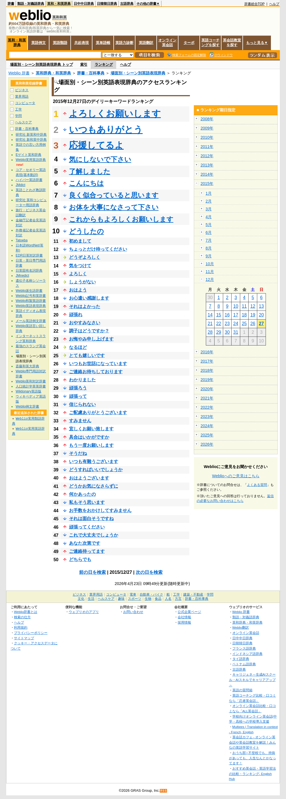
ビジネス (21, 90)
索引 (83, 64)
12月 (210, 279)
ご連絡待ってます (87, 551)
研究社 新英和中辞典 (31, 135)
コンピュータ (25, 103)
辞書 (11, 3)
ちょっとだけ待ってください (98, 249)
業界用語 (21, 96)
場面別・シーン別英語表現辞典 (138, 73)
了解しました (89, 171)
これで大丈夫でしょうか (93, 535)
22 (218, 323)
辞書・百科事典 (90, 73)
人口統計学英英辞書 (31, 386)
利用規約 (20, 627)
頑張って (78, 396)
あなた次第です (84, 543)
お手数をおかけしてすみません (100, 510)
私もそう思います (87, 502)
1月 (209, 193)
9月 (209, 256)
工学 (18, 109)
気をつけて (80, 265)
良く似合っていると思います (114, 195)
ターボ (188, 43)
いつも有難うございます (93, 461)
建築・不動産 (193, 594)
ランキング (104, 64)
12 (252, 306)
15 (218, 314)
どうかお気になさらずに (93, 486)
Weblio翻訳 (240, 627)
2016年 (207, 352)
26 (252, 323)
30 (227, 332)
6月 (209, 232)
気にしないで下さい (100, 159)
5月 (209, 224)
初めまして (80, 241)
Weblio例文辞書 (27, 406)
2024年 (207, 426)
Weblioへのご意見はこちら (235, 476)
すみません (80, 420)
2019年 (207, 379)
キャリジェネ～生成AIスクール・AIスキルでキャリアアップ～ (252, 680)
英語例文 (38, 43)
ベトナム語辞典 (244, 664)
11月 (210, 271)
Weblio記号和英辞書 (31, 296)
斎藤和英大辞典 (27, 366)
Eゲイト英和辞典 (28, 155)
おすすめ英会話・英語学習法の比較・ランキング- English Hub (252, 774)
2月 (209, 201)
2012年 (207, 156)
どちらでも (80, 559)
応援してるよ (96, 145)
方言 (178, 598)
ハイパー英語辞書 (29, 180)
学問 (18, 116)
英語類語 (60, 43)
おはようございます (89, 478)
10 (235, 306)
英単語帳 (103, 43)
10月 (210, 264)
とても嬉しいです (87, 355)
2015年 (207, 183)
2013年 (207, 165)
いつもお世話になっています (98, 363)
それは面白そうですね (91, 518)
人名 (168, 598)
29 (218, 332)
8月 (209, 248)
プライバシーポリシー (30, 632)
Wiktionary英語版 (28, 391)
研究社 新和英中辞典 (31, 140)
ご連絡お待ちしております (96, 371)
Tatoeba (22, 240)
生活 (91, 598)
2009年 (207, 128)
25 (244, 323)
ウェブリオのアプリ (84, 612)
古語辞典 (127, 3)
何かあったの (82, 494)
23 (227, 323)
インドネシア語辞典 (247, 653)
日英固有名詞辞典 (29, 270)
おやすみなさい (84, 322)
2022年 (207, 407)
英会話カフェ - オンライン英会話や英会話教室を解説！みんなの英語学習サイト (252, 742)
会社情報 (184, 617)
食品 (158, 598)
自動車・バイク (151, 594)
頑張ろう (78, 388)
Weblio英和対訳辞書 (31, 381)
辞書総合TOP (254, 4)
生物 (148, 598)
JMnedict (22, 276)
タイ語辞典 (240, 659)
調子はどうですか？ (89, 330)
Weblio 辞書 (19, 73)
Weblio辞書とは (25, 612)
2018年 (207, 370)
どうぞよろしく (84, 257)
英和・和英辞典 (59, 3)
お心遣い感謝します (89, 298)
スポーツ (134, 598)
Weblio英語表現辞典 (31, 306)
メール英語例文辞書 (31, 321)
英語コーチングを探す (210, 42)
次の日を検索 (149, 572)
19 (252, 314)
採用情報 (184, 622)
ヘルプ (274, 4)
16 (227, 314)
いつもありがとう (106, 129)
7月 (209, 240)
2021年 (207, 398)
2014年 (207, 174)
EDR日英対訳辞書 (29, 255)
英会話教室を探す (232, 42)
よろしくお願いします (115, 114)
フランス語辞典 (244, 648)
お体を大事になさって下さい (114, 207)
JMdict (20, 185)
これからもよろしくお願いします (121, 219)
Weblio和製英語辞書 (31, 301)
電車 (133, 594)
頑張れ (75, 314)
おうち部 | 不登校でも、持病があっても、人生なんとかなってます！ (252, 758)
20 (261, 314)
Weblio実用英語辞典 (31, 160)
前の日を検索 (92, 572)
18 (244, 314)
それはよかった (84, 306)
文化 (81, 598)
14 (210, 314)
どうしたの (86, 231)
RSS (163, 790)
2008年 (207, 119)
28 (210, 332)
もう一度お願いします (91, 445)
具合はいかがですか (89, 437)
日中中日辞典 (84, 3)
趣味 (121, 598)
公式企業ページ (189, 612)
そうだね (78, 453)
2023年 (207, 416)
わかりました (82, 379)
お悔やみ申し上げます (91, 339)
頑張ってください (87, 527)
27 (261, 323)
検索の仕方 (22, 617)
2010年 (207, 137)
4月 (209, 217)
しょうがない (82, 281)
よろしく (78, 273)
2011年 (207, 146)
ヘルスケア (23, 122)
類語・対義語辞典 (30, 3)
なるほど (78, 347)
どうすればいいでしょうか (96, 469)
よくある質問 (257, 485)
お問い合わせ (133, 612)
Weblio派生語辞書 (29, 291)
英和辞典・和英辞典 (53, 73)
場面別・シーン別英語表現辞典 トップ (41, 64)
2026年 (207, 444)
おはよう (78, 290)
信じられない (82, 404)
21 (210, 323)
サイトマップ (24, 638)
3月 (209, 209)
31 (235, 332)
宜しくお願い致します (91, 428)
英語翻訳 (146, 43)
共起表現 (81, 43)
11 (244, 306)
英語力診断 (124, 43)
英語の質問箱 (242, 690)
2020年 (207, 389)
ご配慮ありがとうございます (98, 412)
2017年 (207, 361)
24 (235, 323)
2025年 (207, 435)
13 (261, 306)
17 (235, 314)
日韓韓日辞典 (107, 3)
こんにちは (86, 183)
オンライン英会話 (167, 42)
